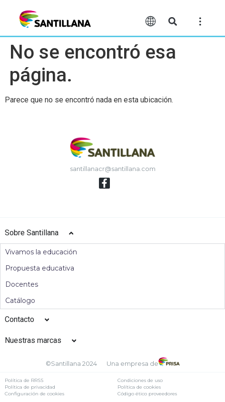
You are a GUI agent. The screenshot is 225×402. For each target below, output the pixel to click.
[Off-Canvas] (200, 21)
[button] (172, 22)
